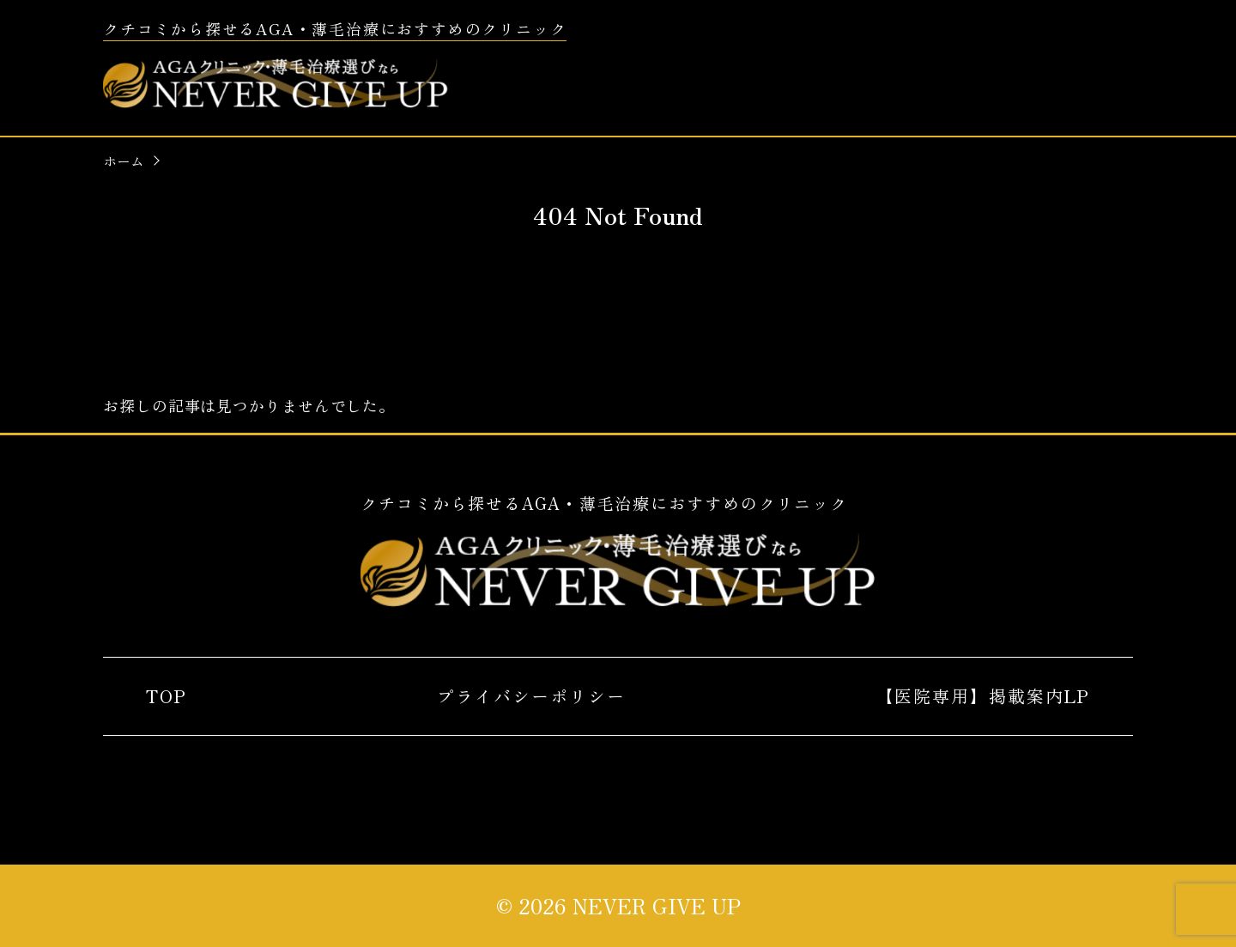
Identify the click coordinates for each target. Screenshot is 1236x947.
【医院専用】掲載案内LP (983, 695)
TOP (166, 695)
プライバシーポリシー (531, 695)
